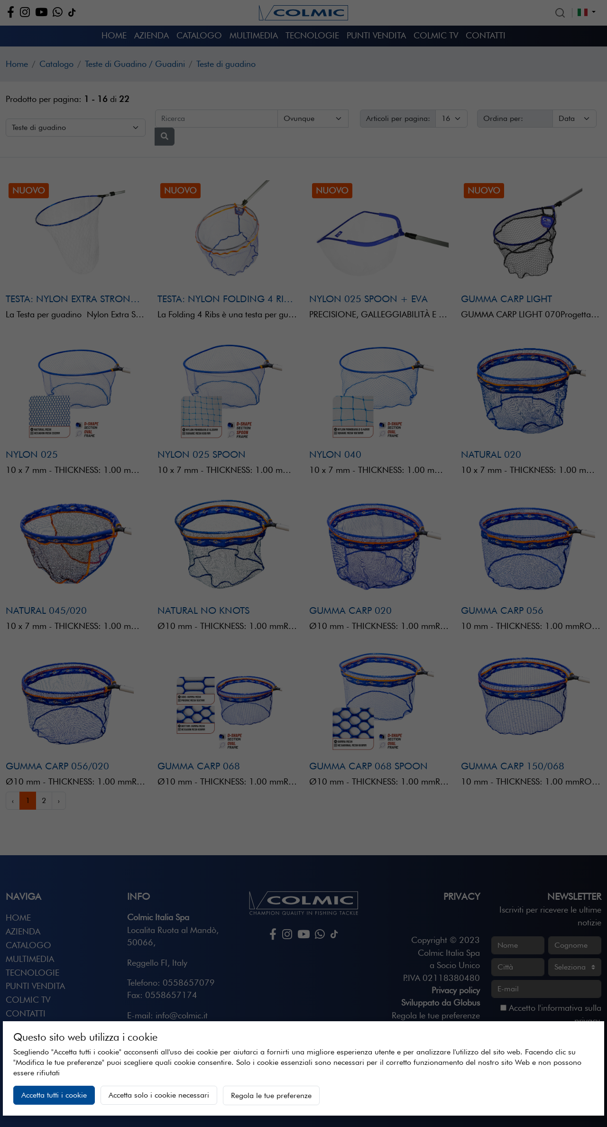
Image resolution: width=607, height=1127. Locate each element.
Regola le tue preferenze (271, 1095)
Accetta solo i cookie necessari (159, 1094)
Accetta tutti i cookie (54, 1094)
